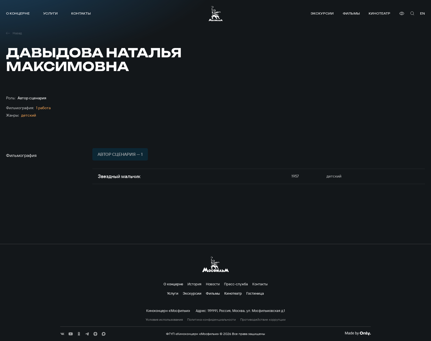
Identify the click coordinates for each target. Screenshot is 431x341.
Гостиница (255, 293)
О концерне (18, 13)
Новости (213, 284)
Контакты (81, 13)
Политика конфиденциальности (211, 320)
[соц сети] (62, 334)
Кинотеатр (379, 13)
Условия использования (164, 320)
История (194, 284)
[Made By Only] (358, 333)
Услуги (50, 13)
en (422, 13)
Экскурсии (322, 13)
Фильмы (351, 13)
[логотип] (216, 13)
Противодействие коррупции (263, 320)
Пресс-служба (236, 284)
